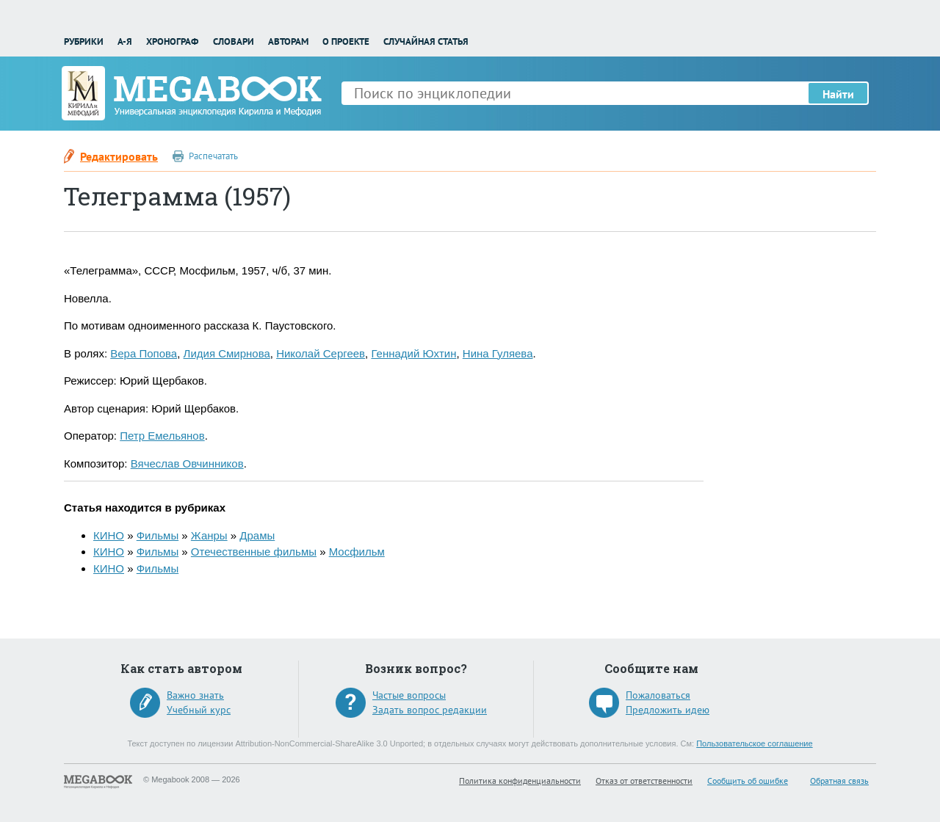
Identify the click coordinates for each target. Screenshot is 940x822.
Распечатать (213, 156)
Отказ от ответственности (644, 780)
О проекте (345, 41)
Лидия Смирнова (227, 353)
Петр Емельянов (162, 435)
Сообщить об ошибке (747, 780)
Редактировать (119, 156)
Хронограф (172, 41)
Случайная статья (426, 41)
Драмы (257, 535)
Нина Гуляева (498, 353)
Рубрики (84, 41)
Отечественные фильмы (254, 551)
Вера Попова (143, 353)
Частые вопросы (409, 695)
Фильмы (157, 535)
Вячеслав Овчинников (187, 463)
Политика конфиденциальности (520, 780)
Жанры (209, 535)
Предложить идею (667, 709)
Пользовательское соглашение (754, 743)
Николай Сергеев (320, 353)
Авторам (288, 41)
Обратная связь (839, 780)
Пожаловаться (658, 695)
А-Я (125, 41)
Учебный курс (199, 709)
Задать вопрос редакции (429, 709)
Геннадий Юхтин (413, 353)
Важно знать (195, 695)
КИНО (108, 535)
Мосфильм (357, 551)
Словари (233, 41)
